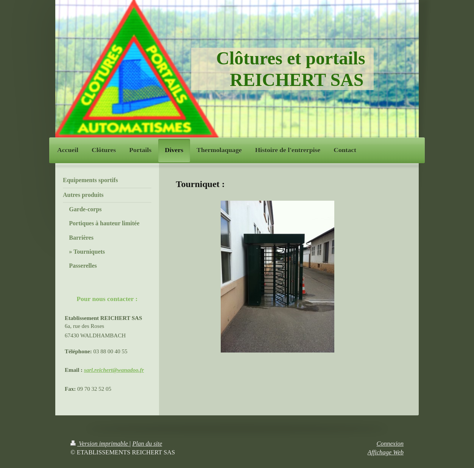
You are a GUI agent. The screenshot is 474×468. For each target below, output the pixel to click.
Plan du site (147, 443)
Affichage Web (386, 452)
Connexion (390, 443)
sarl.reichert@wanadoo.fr (114, 370)
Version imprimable (99, 443)
